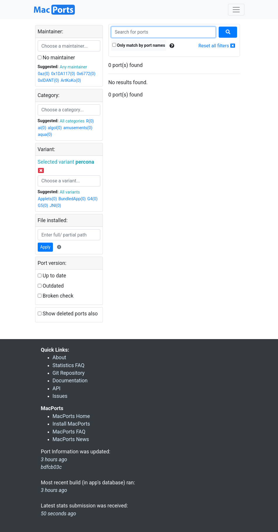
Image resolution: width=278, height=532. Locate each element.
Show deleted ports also (68, 314)
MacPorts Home (71, 416)
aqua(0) (45, 134)
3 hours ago (54, 490)
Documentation (70, 381)
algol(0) (55, 127)
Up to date (52, 276)
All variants (70, 192)
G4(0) (92, 198)
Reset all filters (216, 46)
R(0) (90, 121)
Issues (60, 396)
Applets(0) (47, 198)
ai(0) (42, 127)
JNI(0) (55, 205)
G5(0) (43, 205)
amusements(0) (77, 127)
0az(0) (44, 73)
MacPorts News (71, 439)
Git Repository (69, 373)
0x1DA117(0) (63, 73)
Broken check (56, 296)
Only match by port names (138, 45)
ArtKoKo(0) (71, 80)
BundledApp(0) (72, 198)
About (59, 357)
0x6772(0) (86, 73)
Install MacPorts (71, 424)
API (57, 388)
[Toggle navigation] (236, 9)
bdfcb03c (51, 467)
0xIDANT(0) (48, 80)
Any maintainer (73, 67)
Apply (45, 247)
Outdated (51, 286)
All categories (72, 121)
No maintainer (56, 58)
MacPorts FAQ (69, 432)
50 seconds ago (58, 514)
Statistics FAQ (68, 365)
